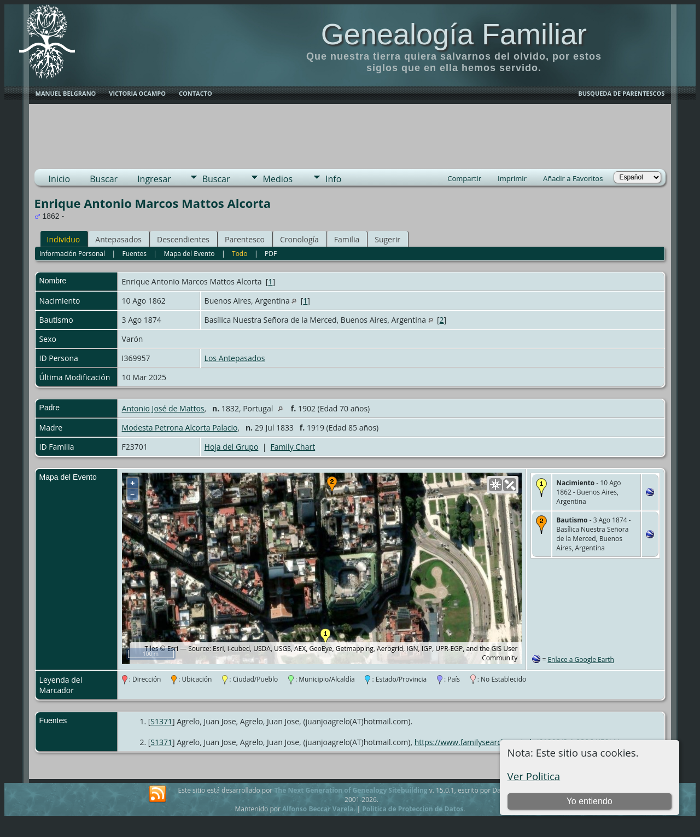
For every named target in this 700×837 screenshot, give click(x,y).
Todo (239, 253)
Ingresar (154, 179)
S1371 (161, 721)
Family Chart (293, 446)
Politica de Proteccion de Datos (412, 808)
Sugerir (387, 239)
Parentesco (245, 239)
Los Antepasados (235, 358)
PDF (271, 253)
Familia (346, 239)
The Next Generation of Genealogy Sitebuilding (350, 790)
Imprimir (512, 178)
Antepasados (118, 239)
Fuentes (134, 253)
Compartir (464, 178)
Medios (278, 179)
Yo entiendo (589, 801)
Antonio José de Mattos (163, 408)
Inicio (60, 179)
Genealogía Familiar (454, 34)
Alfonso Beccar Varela (317, 808)
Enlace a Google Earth (580, 659)
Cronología (299, 239)
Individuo (63, 239)
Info (333, 179)
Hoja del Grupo (232, 446)
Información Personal (72, 253)
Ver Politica (534, 776)
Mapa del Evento (189, 253)
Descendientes (183, 239)
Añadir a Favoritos (573, 178)
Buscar (104, 179)
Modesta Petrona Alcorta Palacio (180, 427)
